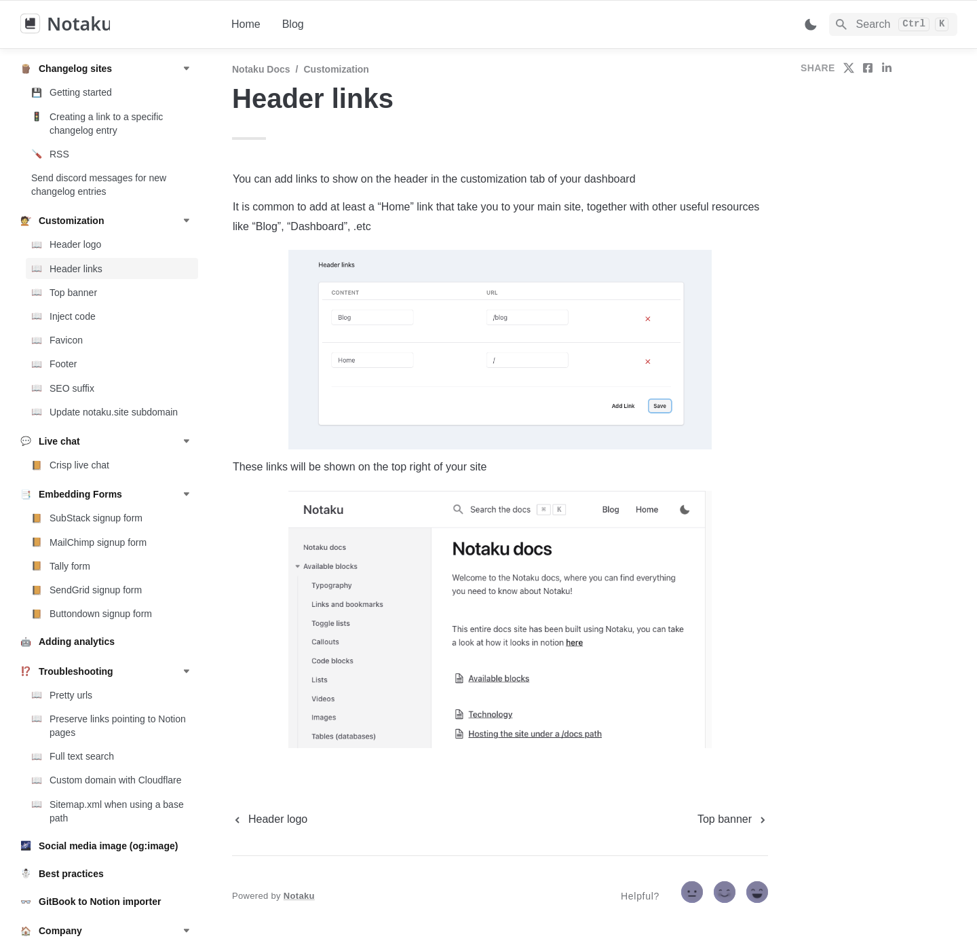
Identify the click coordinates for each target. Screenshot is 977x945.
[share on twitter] (848, 67)
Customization (335, 69)
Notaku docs (261, 69)
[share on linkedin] (886, 67)
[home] (115, 24)
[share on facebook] (867, 67)
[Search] (893, 24)
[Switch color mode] (811, 24)
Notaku (299, 896)
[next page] (732, 819)
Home (246, 24)
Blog (293, 24)
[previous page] (269, 819)
